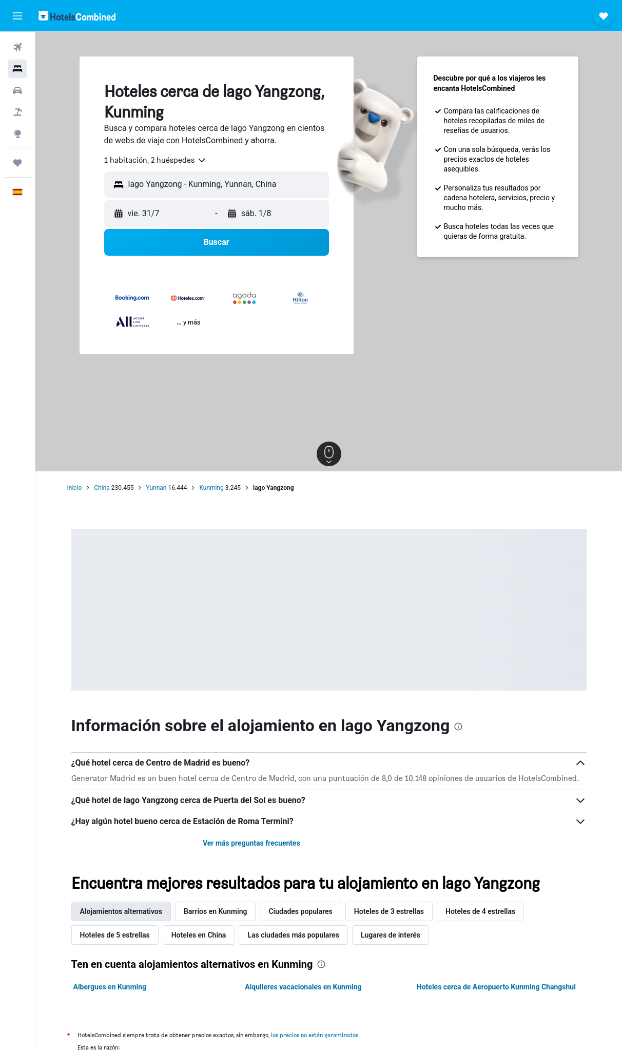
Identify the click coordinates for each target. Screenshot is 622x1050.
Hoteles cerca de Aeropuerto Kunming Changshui (496, 987)
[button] (17, 16)
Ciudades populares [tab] (300, 911)
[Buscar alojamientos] (17, 69)
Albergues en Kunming (110, 987)
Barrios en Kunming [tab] (215, 911)
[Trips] (17, 162)
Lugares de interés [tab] (390, 935)
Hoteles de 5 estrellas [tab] (115, 935)
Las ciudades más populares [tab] (293, 935)
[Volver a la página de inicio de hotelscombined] (77, 16)
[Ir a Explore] (17, 133)
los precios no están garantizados (314, 1035)
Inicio (74, 487)
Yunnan (156, 487)
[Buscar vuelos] (17, 47)
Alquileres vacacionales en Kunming (303, 987)
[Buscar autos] (17, 90)
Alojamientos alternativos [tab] (121, 911)
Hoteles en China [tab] (198, 935)
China (102, 487)
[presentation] (458, 726)
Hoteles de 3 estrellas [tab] (389, 911)
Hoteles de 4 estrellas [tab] (480, 911)
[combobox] (155, 160)
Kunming (211, 487)
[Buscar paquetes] (17, 112)
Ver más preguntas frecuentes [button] (251, 843)
